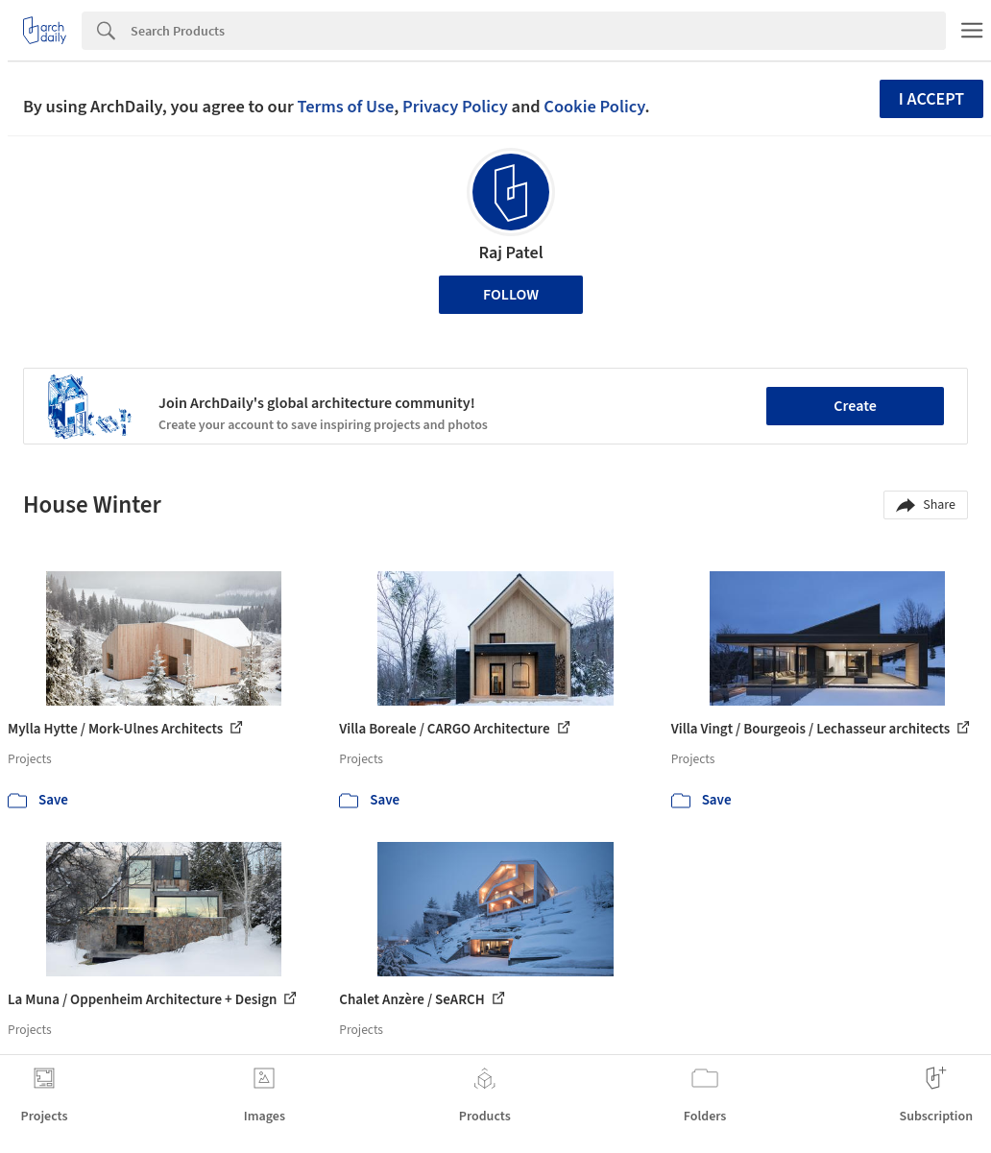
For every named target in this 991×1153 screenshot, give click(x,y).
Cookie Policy (594, 106)
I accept (931, 99)
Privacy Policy (455, 106)
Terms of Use (345, 106)
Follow (511, 294)
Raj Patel (510, 253)
